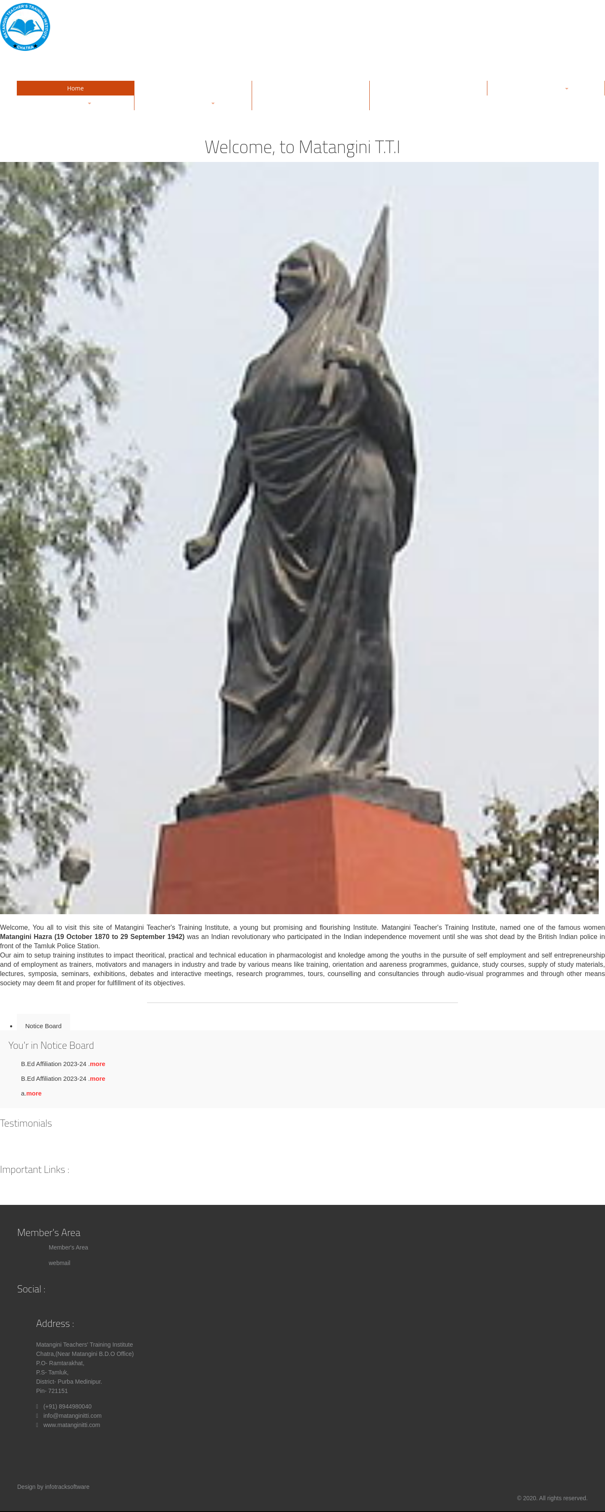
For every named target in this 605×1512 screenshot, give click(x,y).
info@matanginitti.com (72, 1415)
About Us (193, 88)
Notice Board (43, 1025)
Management (428, 88)
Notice (310, 103)
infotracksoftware (67, 1486)
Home (75, 88)
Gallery (311, 88)
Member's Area (68, 1247)
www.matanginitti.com (71, 1425)
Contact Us (429, 103)
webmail (59, 1263)
